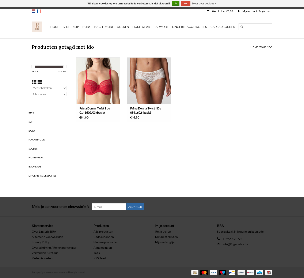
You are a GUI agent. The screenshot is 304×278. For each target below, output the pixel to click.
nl (33, 11)
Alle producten (103, 231)
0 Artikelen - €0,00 (220, 11)
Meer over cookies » (204, 3)
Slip (76, 26)
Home (54, 26)
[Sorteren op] (49, 88)
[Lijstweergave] (40, 82)
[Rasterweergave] (34, 82)
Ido (270, 47)
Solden (123, 26)
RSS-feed (100, 258)
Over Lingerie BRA (44, 231)
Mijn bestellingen (166, 237)
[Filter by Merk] (49, 94)
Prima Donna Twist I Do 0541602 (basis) (145, 110)
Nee (185, 3)
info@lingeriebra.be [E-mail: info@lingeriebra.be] (235, 244)
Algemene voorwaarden (47, 237)
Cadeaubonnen (222, 26)
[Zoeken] (255, 26)
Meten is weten (42, 258)
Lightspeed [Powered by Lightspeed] (78, 272)
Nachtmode (104, 26)
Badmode (161, 26)
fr (39, 11)
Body (87, 26)
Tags (263, 47)
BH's (66, 26)
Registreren (163, 231)
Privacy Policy (41, 242)
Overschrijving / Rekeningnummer (54, 247)
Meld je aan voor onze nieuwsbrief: (60, 206)
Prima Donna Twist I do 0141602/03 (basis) (94, 110)
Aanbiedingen (103, 247)
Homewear (141, 26)
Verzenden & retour (45, 253)
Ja (175, 3)
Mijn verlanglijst (165, 242)
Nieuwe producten (106, 242)
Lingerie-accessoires (189, 26)
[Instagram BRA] (269, 206)
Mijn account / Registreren (255, 11)
